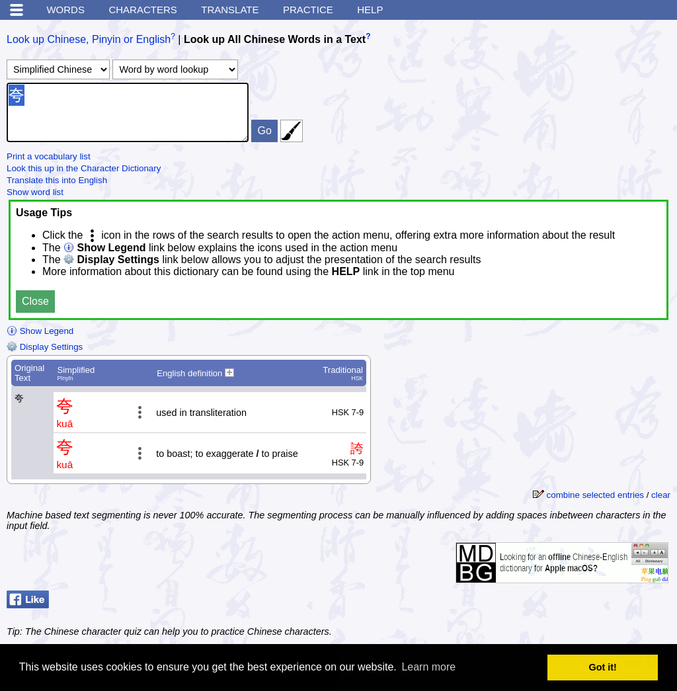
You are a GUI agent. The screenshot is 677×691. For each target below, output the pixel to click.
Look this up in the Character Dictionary (84, 168)
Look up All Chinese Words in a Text (275, 39)
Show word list (35, 192)
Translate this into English (57, 180)
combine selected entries (595, 495)
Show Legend (40, 331)
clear (660, 495)
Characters (142, 9)
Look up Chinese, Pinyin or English (89, 39)
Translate (230, 9)
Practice (308, 9)
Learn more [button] (428, 666)
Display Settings (45, 347)
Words (65, 9)
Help (370, 9)
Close (35, 301)
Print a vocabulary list (49, 156)
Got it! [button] (603, 667)
